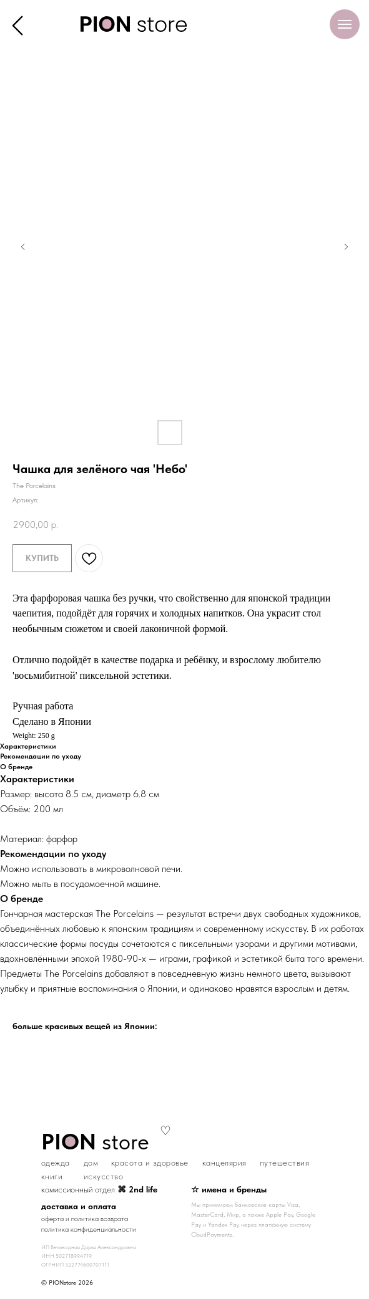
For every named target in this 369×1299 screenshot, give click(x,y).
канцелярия (224, 1162)
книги (52, 1176)
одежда (55, 1162)
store (95, 1141)
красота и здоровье (150, 1162)
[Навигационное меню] (345, 24)
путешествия (285, 1162)
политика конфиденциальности (88, 1229)
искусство (104, 1176)
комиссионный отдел (99, 1189)
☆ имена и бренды (229, 1189)
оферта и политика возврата (84, 1218)
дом (91, 1162)
